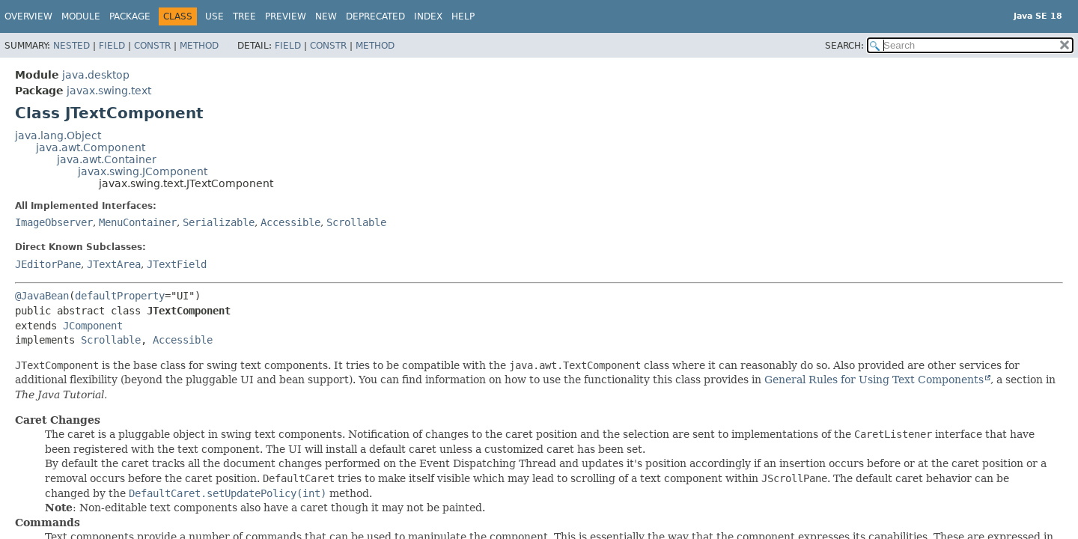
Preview (285, 16)
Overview (28, 16)
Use (214, 16)
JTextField (177, 264)
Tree (244, 16)
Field (112, 45)
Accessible (290, 222)
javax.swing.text (109, 91)
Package (129, 16)
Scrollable (356, 222)
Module (80, 16)
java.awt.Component (90, 147)
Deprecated (375, 16)
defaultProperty (120, 296)
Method (199, 45)
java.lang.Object (58, 135)
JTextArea (114, 264)
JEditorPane (48, 264)
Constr (152, 45)
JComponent (93, 326)
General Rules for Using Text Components (874, 380)
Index (428, 16)
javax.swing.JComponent (142, 171)
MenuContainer (138, 222)
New (326, 16)
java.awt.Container (106, 159)
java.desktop (96, 75)
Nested (71, 45)
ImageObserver (54, 222)
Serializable (219, 222)
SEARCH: (844, 45)
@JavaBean (42, 296)
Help (463, 16)
